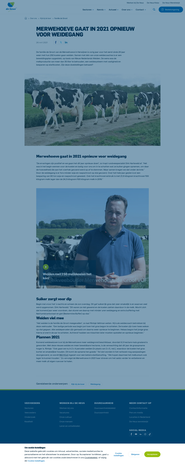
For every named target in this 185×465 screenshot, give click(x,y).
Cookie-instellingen (119, 454)
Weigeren (135, 454)
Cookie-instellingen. (36, 461)
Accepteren (152, 454)
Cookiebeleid (90, 457)
